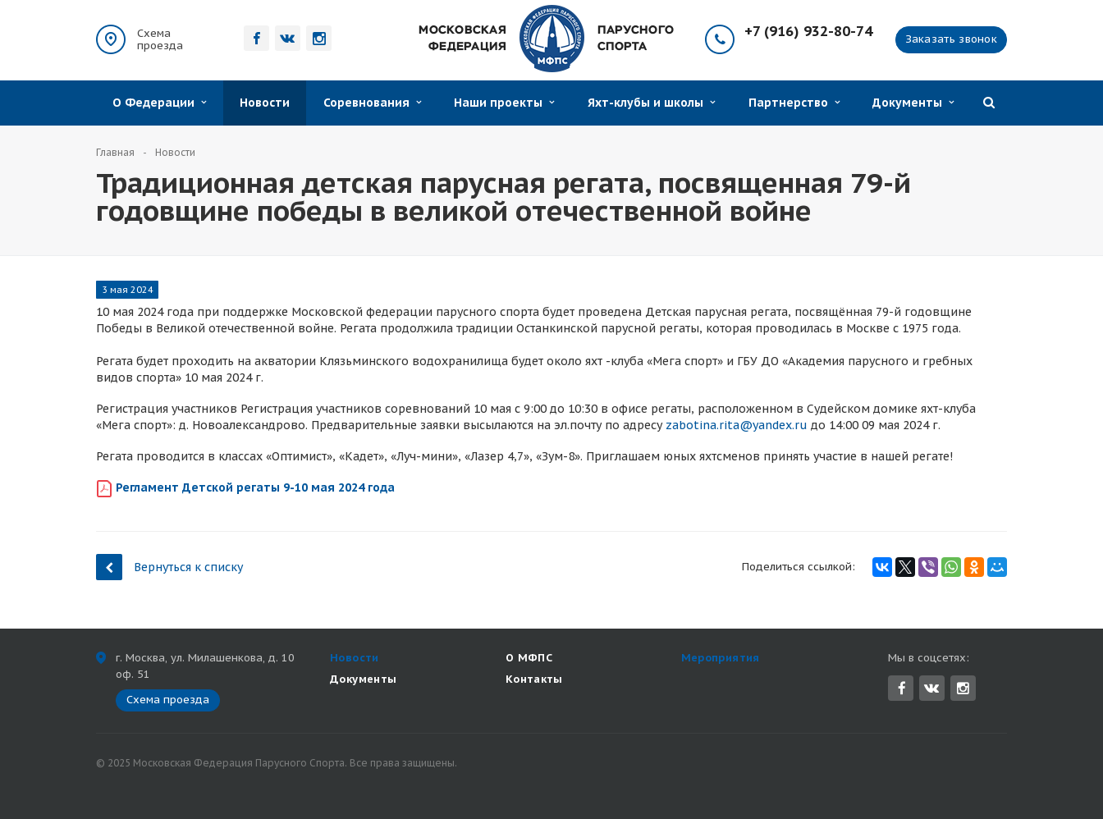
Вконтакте (931, 687)
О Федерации (159, 102)
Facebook (902, 688)
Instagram (963, 688)
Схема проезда (160, 39)
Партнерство (794, 102)
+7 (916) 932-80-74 (808, 31)
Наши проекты (504, 102)
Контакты (534, 679)
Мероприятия (720, 658)
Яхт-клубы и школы (651, 102)
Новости (265, 102)
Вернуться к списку (169, 566)
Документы (913, 102)
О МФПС (529, 658)
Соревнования (372, 102)
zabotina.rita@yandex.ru (737, 425)
